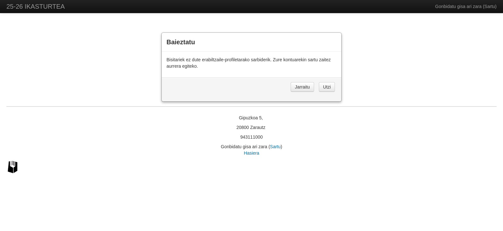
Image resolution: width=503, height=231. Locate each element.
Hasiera (251, 153)
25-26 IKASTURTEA (35, 6)
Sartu (489, 6)
